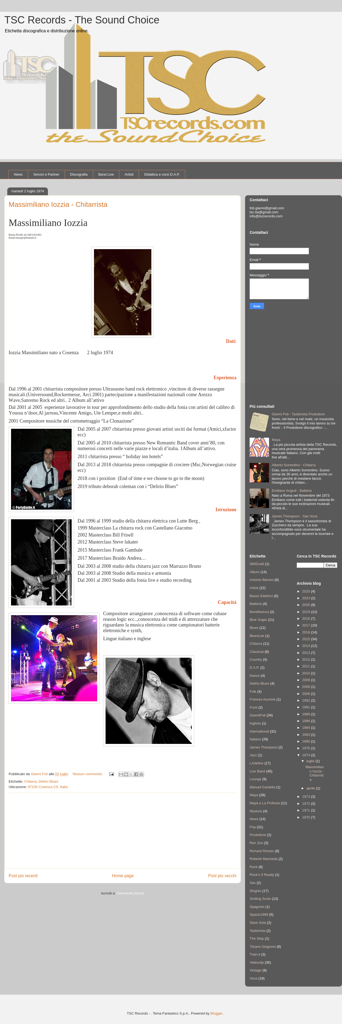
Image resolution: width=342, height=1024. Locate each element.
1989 (306, 714)
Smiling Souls (260, 899)
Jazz (253, 755)
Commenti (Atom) (130, 893)
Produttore (258, 835)
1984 (306, 728)
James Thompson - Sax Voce (294, 516)
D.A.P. (254, 668)
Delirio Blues (48, 781)
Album (255, 572)
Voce (253, 978)
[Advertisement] (122, 830)
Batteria (256, 604)
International (259, 731)
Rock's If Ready (262, 875)
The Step (257, 938)
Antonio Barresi (262, 580)
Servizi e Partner (46, 174)
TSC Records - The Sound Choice (81, 20)
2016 (306, 632)
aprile (311, 788)
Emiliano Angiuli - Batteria (292, 491)
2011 (306, 666)
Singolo (255, 891)
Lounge (255, 779)
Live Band (257, 771)
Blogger (216, 1013)
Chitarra (30, 781)
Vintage (255, 970)
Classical (257, 652)
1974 (306, 755)
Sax (253, 883)
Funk (253, 707)
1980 (306, 741)
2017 (306, 625)
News (18, 174)
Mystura (256, 811)
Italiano (255, 739)
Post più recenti (23, 875)
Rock (254, 867)
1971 (306, 810)
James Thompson (263, 747)
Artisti (129, 174)
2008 (306, 687)
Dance (255, 676)
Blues (254, 628)
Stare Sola (258, 923)
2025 (306, 591)
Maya (276, 440)
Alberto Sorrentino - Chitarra (294, 465)
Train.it (255, 954)
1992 (306, 700)
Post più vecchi (222, 875)
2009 (306, 680)
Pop (253, 827)
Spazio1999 (259, 914)
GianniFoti (258, 715)
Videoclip (257, 962)
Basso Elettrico (261, 596)
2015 (306, 639)
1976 (306, 748)
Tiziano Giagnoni (263, 947)
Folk (253, 691)
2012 (306, 659)
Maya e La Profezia (265, 803)
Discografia (79, 174)
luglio (311, 761)
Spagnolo (257, 907)
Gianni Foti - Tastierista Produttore (298, 414)
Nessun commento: (88, 774)
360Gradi (257, 564)
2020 (306, 605)
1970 (306, 817)
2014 (306, 646)
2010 (306, 673)
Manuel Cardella (262, 787)
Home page (123, 875)
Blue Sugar (258, 620)
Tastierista (258, 931)
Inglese (255, 723)
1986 (306, 721)
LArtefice (256, 763)
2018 (306, 619)
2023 (306, 598)
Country (256, 659)
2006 (306, 694)
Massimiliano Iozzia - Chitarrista (58, 204)
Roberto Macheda (263, 859)
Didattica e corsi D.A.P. (162, 174)
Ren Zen (256, 843)
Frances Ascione (262, 699)
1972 (306, 804)
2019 (306, 612)
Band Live (106, 174)
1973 (306, 797)
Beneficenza (259, 612)
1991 (306, 707)
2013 (306, 653)
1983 (306, 735)
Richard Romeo (262, 851)
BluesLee (257, 636)
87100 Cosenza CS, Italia (48, 787)
